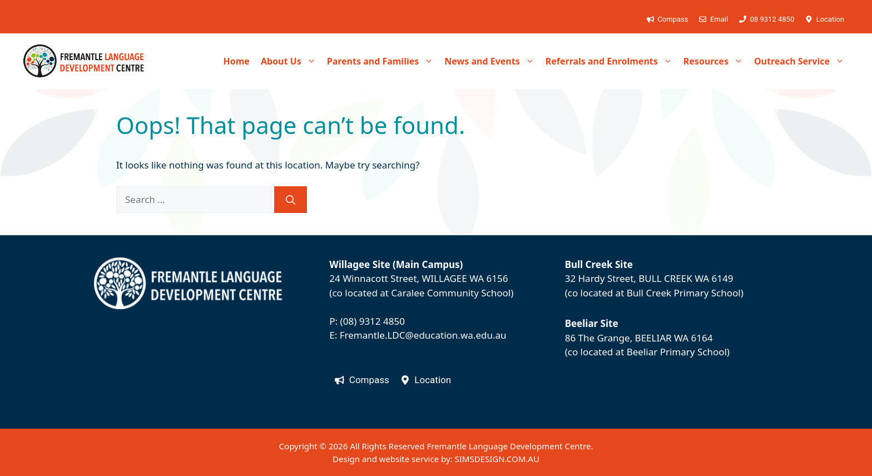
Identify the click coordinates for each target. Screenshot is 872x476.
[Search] (290, 199)
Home (236, 61)
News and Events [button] (491, 61)
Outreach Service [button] (802, 61)
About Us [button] (291, 61)
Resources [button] (716, 61)
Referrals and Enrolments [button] (612, 61)
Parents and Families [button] (383, 61)
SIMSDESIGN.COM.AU (496, 458)
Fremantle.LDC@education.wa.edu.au (423, 335)
